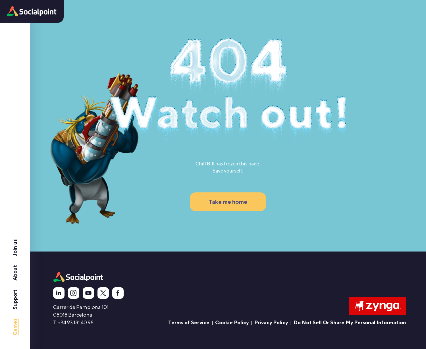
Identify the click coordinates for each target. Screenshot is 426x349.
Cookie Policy (232, 322)
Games (15, 327)
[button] (31, 11)
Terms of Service (188, 322)
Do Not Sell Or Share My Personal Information (350, 322)
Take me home (228, 201)
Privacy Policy (271, 322)
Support (15, 299)
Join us (15, 247)
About (15, 273)
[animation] (78, 277)
